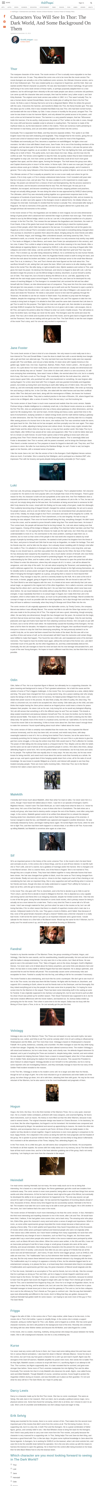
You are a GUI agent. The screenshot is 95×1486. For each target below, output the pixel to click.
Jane (15, 1473)
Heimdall (16, 1478)
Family (54, 7)
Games (75, 7)
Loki (14, 1469)
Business (24, 7)
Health (90, 7)
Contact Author (25, 41)
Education (33, 7)
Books (16, 7)
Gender (82, 7)
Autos (9, 7)
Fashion (61, 7)
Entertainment (44, 7)
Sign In (81, 3)
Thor (15, 1465)
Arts (2, 7)
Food (68, 7)
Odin (15, 1482)
